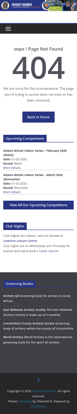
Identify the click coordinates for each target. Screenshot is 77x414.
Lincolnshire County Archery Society (28, 323)
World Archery (13, 337)
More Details (12, 168)
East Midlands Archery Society (24, 310)
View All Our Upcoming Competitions (38, 205)
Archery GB (11, 296)
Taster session (49, 251)
